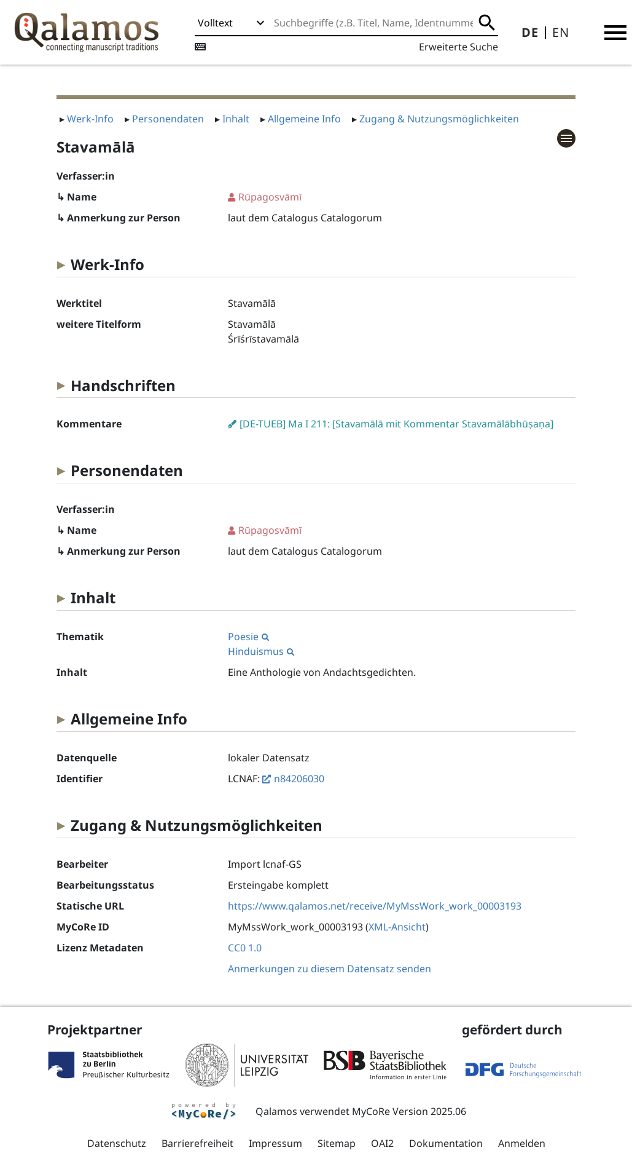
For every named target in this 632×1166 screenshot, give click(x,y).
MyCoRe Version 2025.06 (409, 1111)
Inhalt (235, 118)
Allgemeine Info (304, 118)
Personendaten (168, 118)
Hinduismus (261, 651)
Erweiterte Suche (458, 47)
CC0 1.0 (245, 947)
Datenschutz (116, 1143)
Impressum (275, 1143)
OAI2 (382, 1143)
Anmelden (521, 1143)
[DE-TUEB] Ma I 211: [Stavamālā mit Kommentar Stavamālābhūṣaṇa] (396, 423)
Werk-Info (90, 118)
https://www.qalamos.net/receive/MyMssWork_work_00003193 (374, 906)
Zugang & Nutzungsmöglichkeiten (439, 118)
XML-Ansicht (397, 927)
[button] (615, 32)
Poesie (248, 636)
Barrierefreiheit (197, 1143)
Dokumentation (446, 1143)
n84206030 (299, 778)
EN (560, 32)
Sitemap (337, 1143)
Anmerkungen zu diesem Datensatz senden (329, 968)
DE (530, 32)
